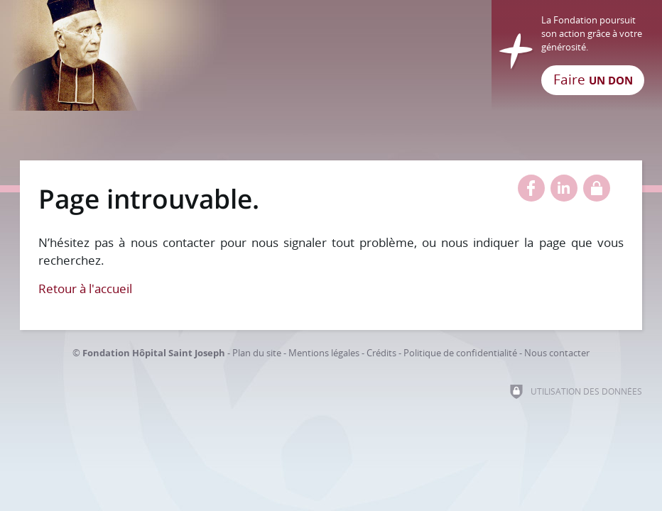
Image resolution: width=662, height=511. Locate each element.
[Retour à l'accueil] (331, 55)
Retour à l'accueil (85, 288)
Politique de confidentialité (460, 352)
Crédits (381, 352)
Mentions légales (323, 352)
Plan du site (256, 352)
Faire (593, 79)
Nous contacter (557, 352)
